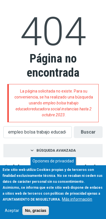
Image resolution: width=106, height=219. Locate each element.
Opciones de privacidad (53, 161)
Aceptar (12, 210)
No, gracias (35, 210)
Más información (77, 199)
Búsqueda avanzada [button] (56, 150)
